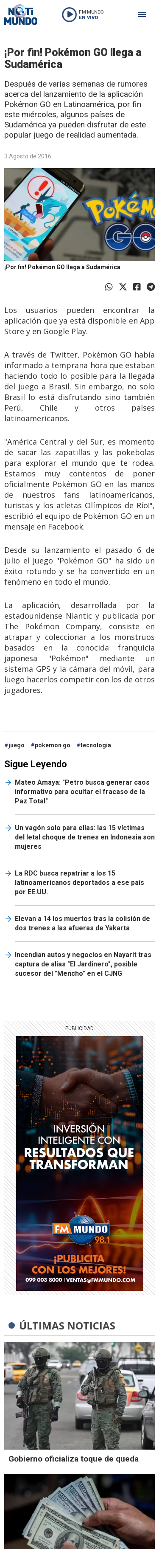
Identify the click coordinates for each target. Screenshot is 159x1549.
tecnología (96, 745)
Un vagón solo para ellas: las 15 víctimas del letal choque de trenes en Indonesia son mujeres (85, 837)
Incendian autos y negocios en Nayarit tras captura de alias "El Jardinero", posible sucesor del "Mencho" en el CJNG (83, 964)
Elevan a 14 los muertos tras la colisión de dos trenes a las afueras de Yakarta (82, 923)
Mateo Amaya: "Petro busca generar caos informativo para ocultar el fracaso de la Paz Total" (82, 791)
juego (16, 745)
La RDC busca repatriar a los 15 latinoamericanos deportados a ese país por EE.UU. (79, 882)
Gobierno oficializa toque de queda (73, 1459)
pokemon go (52, 745)
